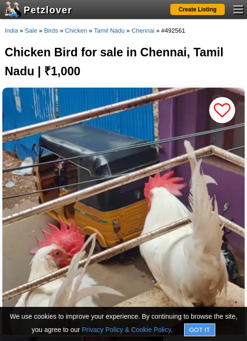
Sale (31, 30)
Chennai (143, 30)
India (11, 30)
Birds (51, 30)
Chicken (76, 30)
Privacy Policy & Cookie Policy (126, 329)
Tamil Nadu (109, 30)
